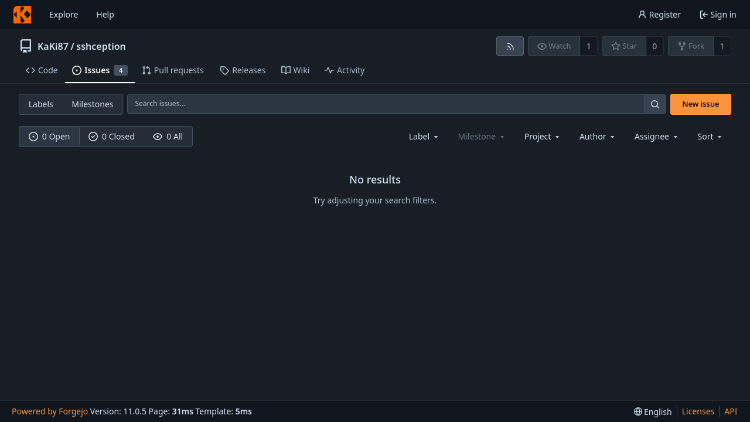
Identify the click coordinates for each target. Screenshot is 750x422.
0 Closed (111, 136)
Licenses (698, 411)
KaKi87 (53, 46)
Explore (63, 14)
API (730, 411)
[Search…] (655, 104)
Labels (41, 104)
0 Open (49, 136)
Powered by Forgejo (50, 411)
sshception (101, 46)
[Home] (22, 14)
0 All (168, 136)
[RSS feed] (510, 46)
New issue (701, 103)
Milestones (92, 104)
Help (105, 14)
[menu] (711, 136)
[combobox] (424, 136)
